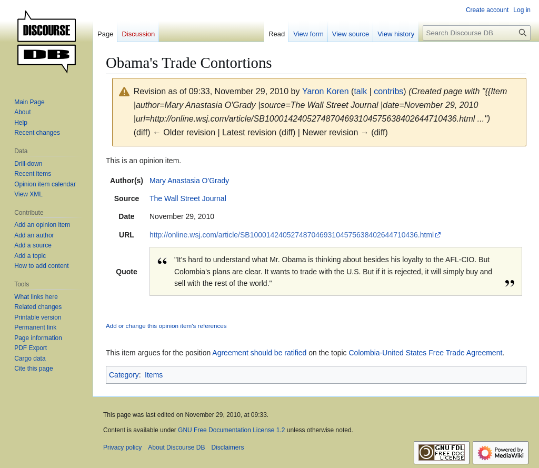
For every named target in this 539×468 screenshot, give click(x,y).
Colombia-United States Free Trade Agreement (426, 352)
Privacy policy (122, 447)
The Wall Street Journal (187, 198)
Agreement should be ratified (259, 352)
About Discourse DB (176, 447)
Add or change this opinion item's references (166, 325)
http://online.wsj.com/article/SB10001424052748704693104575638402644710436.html (291, 235)
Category (124, 375)
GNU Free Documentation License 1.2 (231, 430)
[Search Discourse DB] (477, 33)
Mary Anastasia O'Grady (189, 180)
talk (360, 91)
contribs (388, 91)
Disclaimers (227, 447)
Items (154, 375)
